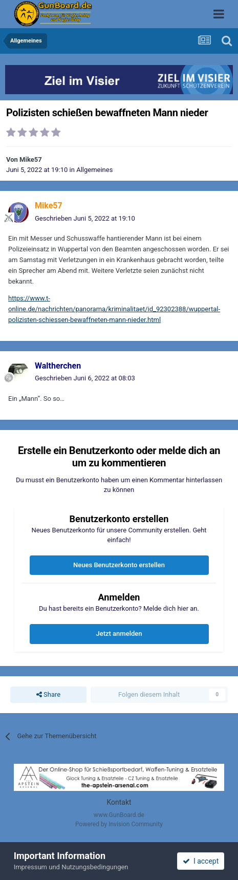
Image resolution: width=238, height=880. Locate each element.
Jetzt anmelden (119, 633)
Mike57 (30, 159)
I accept (201, 861)
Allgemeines (94, 170)
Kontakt (118, 802)
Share (48, 694)
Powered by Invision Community (119, 824)
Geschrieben (85, 218)
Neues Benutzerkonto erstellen (119, 565)
